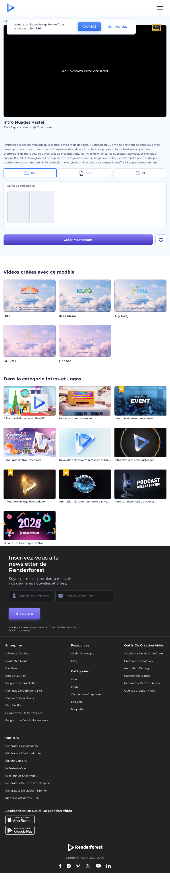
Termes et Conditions (19, 698)
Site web (77, 701)
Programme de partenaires (23, 713)
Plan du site (13, 705)
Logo (74, 686)
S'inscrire (24, 613)
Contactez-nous (16, 661)
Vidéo (75, 679)
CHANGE (89, 27)
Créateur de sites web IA (22, 775)
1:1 (140, 173)
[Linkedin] (108, 866)
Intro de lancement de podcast (135, 501)
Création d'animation (138, 661)
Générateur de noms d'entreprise (27, 783)
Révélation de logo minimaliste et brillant (86, 460)
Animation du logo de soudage (24, 501)
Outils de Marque (82, 653)
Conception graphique (86, 694)
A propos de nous (17, 653)
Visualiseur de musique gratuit (144, 653)
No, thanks (117, 27)
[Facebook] (60, 866)
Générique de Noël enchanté (22, 460)
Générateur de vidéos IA (21, 746)
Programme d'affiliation (21, 683)
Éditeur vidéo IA (16, 760)
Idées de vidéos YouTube (22, 797)
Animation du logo (137, 668)
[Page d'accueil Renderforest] (10, 8)
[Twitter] (88, 866)
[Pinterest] (78, 866)
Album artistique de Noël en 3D (24, 418)
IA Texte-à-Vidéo (16, 768)
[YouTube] (98, 866)
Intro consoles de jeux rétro (77, 418)
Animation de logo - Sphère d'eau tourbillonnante (92, 501)
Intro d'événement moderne (133, 418)
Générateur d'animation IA (23, 753)
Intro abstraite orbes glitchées (134, 460)
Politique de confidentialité (23, 690)
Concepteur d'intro (137, 675)
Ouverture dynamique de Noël (24, 543)
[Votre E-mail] (84, 595)
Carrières (11, 668)
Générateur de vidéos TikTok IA (26, 790)
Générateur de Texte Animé (142, 683)
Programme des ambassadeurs (26, 720)
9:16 (85, 173)
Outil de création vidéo (139, 690)
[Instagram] (69, 866)
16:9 (30, 173)
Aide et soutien (15, 675)
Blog (74, 661)
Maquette (77, 709)
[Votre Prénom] (31, 595)
